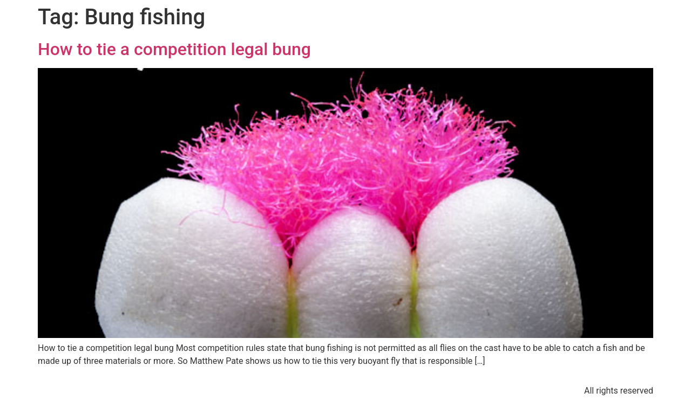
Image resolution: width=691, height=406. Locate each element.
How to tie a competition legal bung (174, 49)
